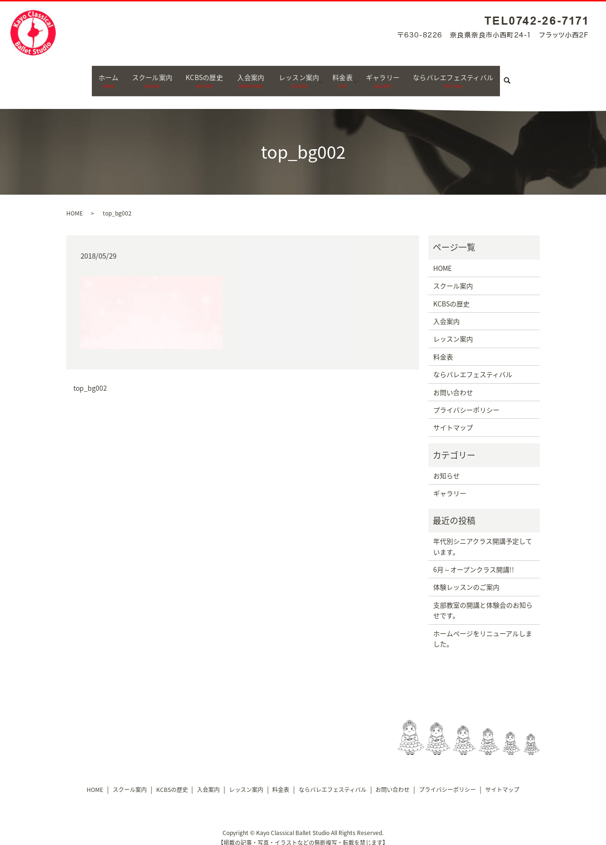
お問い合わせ (453, 383)
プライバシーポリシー (466, 400)
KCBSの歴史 (196, 76)
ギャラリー (389, 76)
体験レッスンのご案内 (466, 578)
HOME (74, 204)
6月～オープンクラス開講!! (473, 561)
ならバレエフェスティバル (466, 76)
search (529, 76)
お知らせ (446, 467)
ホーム (91, 76)
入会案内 (246, 76)
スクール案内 (138, 76)
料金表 (345, 76)
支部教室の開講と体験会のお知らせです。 (483, 601)
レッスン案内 (298, 76)
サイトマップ (453, 418)
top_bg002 (90, 379)
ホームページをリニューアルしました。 (482, 629)
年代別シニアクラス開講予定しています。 (482, 538)
